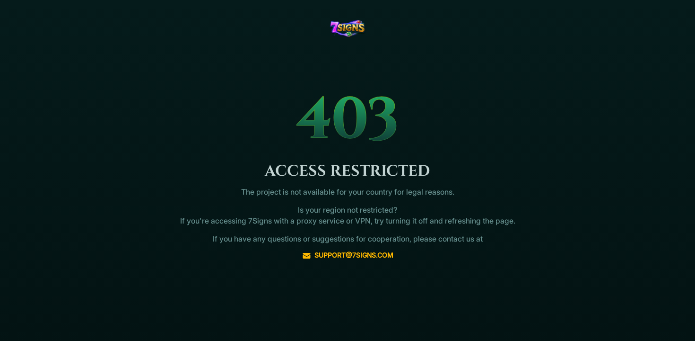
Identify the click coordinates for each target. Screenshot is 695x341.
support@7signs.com (348, 255)
